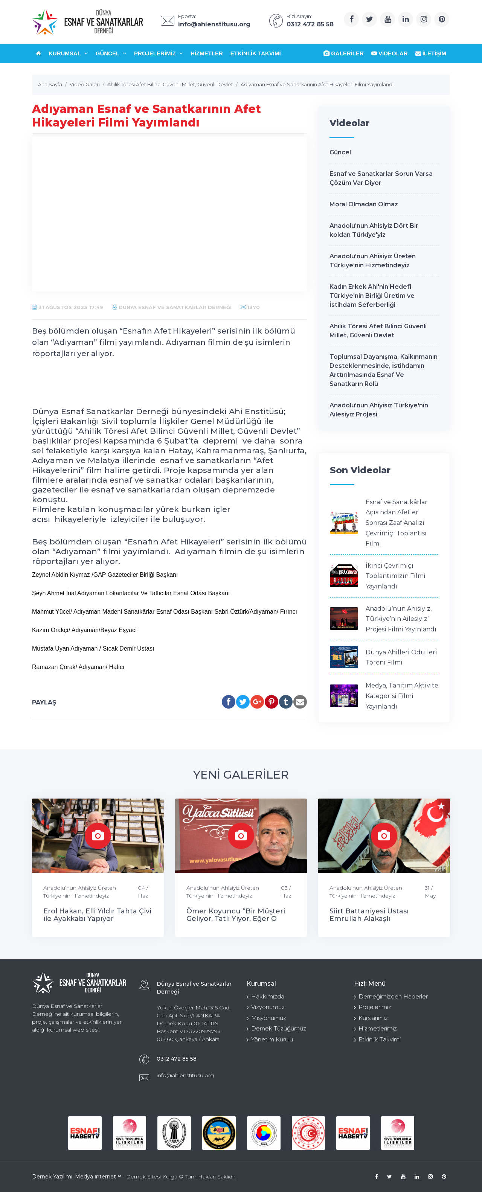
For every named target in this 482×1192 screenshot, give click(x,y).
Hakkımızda (265, 996)
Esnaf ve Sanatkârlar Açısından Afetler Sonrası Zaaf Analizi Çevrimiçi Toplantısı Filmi (396, 522)
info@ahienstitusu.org (185, 1075)
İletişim (431, 53)
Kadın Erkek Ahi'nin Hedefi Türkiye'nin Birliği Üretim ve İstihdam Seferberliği (372, 295)
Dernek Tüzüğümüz (276, 1028)
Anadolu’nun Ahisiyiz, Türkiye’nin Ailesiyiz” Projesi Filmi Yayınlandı (401, 619)
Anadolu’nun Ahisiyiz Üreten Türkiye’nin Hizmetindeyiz (79, 891)
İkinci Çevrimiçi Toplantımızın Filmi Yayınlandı (396, 576)
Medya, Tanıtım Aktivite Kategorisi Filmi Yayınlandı (402, 696)
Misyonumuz (266, 1017)
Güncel (111, 53)
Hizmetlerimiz (375, 1028)
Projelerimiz (158, 53)
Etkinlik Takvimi (255, 53)
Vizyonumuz (266, 1007)
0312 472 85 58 (177, 1058)
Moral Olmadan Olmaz (363, 204)
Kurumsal (68, 53)
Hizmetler (207, 53)
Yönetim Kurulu (270, 1039)
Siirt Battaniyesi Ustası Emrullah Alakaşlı (369, 915)
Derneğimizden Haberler (391, 996)
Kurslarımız (371, 1017)
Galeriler (343, 53)
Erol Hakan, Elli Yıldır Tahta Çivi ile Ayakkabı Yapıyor (97, 915)
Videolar (389, 53)
